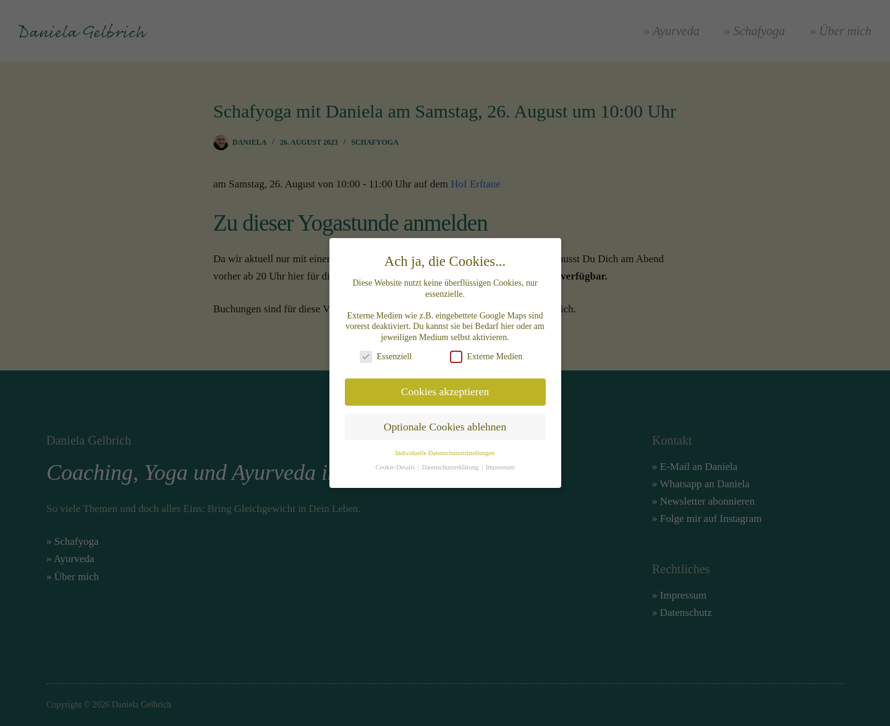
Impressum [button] (500, 461)
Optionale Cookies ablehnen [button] (445, 420)
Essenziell (386, 350)
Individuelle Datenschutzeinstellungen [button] (444, 446)
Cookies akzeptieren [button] (445, 385)
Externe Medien (486, 350)
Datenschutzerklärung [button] (451, 461)
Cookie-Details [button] (395, 461)
